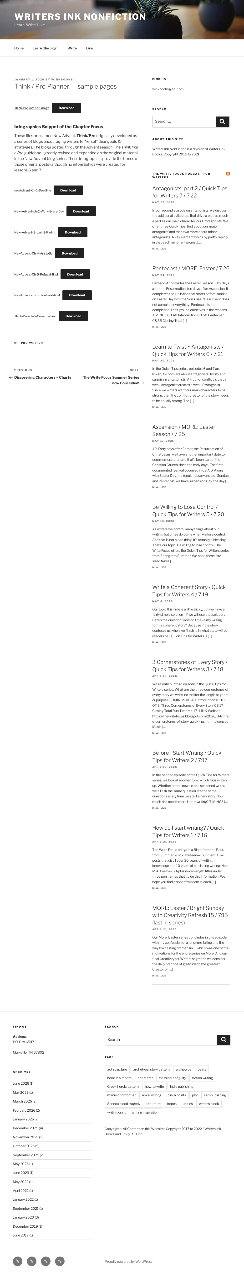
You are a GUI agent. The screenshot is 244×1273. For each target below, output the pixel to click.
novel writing (151, 1095)
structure (154, 1104)
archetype (183, 1069)
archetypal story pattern (151, 1069)
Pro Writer (32, 343)
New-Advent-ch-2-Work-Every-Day (39, 211)
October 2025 (24, 1146)
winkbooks (62, 79)
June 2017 (21, 1235)
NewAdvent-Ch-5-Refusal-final (36, 274)
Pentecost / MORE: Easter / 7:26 (190, 268)
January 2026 (23, 1119)
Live (89, 48)
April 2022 (21, 1190)
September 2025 (26, 1155)
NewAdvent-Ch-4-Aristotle (33, 253)
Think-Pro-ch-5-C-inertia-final (35, 316)
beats (202, 1069)
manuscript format (121, 1095)
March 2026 (22, 1101)
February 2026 (24, 1110)
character (145, 1078)
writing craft (116, 1112)
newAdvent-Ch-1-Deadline (32, 190)
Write (72, 48)
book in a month (119, 1078)
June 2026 (21, 1083)
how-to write (154, 1086)
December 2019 (25, 1226)
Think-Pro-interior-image (31, 108)
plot (195, 1095)
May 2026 (21, 1092)
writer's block (209, 1104)
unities (188, 1104)
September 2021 (26, 1208)
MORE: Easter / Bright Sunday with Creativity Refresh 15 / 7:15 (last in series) (190, 915)
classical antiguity (172, 1078)
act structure (117, 1069)
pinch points (177, 1095)
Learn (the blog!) (45, 48)
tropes (172, 1104)
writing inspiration (145, 1112)
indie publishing (181, 1086)
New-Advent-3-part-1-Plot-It (35, 232)
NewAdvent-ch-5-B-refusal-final (37, 295)
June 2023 (21, 1173)
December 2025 (25, 1128)
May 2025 (21, 1164)
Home (19, 48)
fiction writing (202, 1078)
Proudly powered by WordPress (128, 1261)
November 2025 (25, 1137)
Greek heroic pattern (123, 1086)
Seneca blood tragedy (123, 1104)
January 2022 (23, 1199)
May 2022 (20, 1182)
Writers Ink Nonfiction (80, 16)
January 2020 (23, 1217)
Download (67, 108)
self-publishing (215, 1095)
